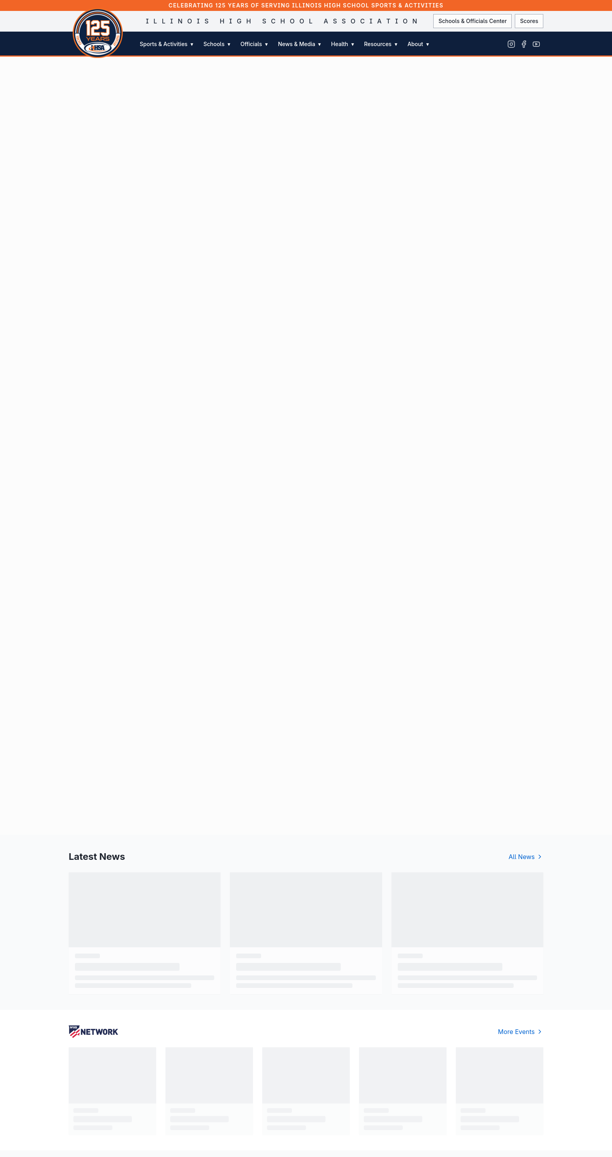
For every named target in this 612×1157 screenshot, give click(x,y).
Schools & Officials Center (472, 21)
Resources (380, 44)
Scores (529, 21)
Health (342, 44)
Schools (216, 44)
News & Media (299, 44)
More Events (520, 1032)
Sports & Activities (166, 44)
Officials (254, 44)
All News (526, 857)
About (418, 44)
